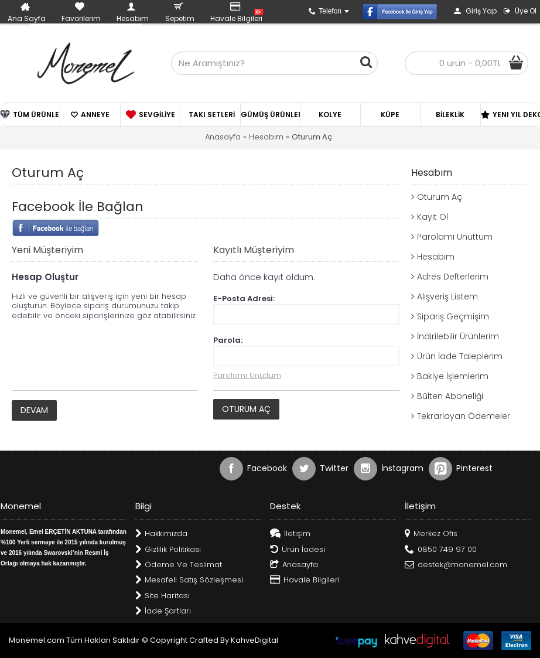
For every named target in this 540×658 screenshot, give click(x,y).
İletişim (290, 534)
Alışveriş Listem (447, 296)
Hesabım (266, 136)
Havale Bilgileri (305, 580)
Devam (34, 410)
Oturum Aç (312, 136)
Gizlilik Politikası (168, 550)
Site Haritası (162, 596)
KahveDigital (254, 640)
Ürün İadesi (297, 550)
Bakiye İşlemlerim (452, 376)
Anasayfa (223, 136)
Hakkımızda (161, 534)
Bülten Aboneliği (450, 396)
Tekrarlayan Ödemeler (463, 416)
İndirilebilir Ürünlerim (458, 336)
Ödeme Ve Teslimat (178, 565)
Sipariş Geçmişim (453, 316)
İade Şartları (163, 611)
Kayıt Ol (432, 217)
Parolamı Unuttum (455, 237)
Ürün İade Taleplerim (460, 356)
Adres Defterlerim (452, 276)
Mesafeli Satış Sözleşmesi (189, 580)
